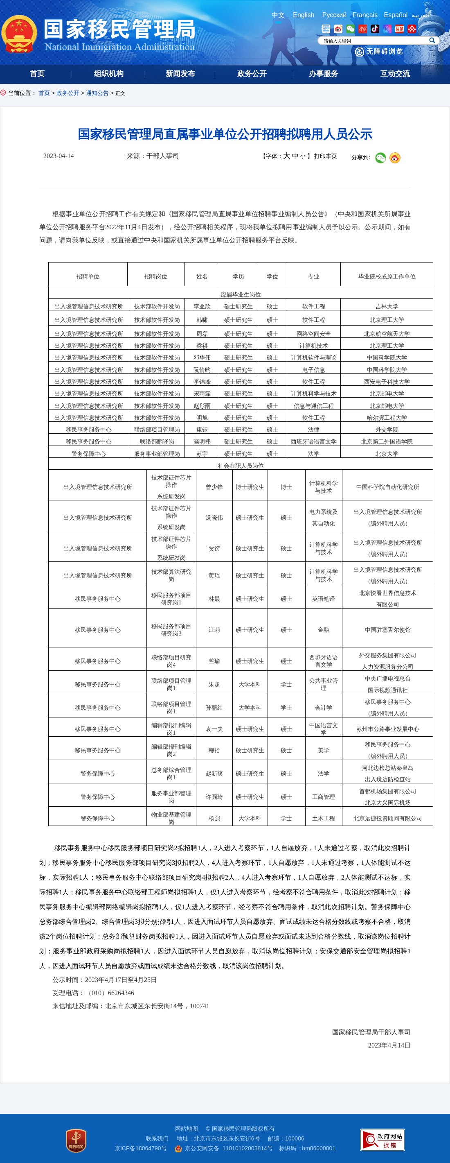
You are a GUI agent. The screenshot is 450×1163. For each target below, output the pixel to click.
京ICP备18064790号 (141, 1148)
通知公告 (97, 93)
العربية (421, 14)
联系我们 (157, 1138)
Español (396, 14)
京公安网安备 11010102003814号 (224, 1148)
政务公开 (67, 93)
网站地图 (186, 1128)
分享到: (360, 157)
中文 (278, 14)
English (303, 14)
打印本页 (325, 156)
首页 (44, 93)
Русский (334, 14)
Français (365, 14)
